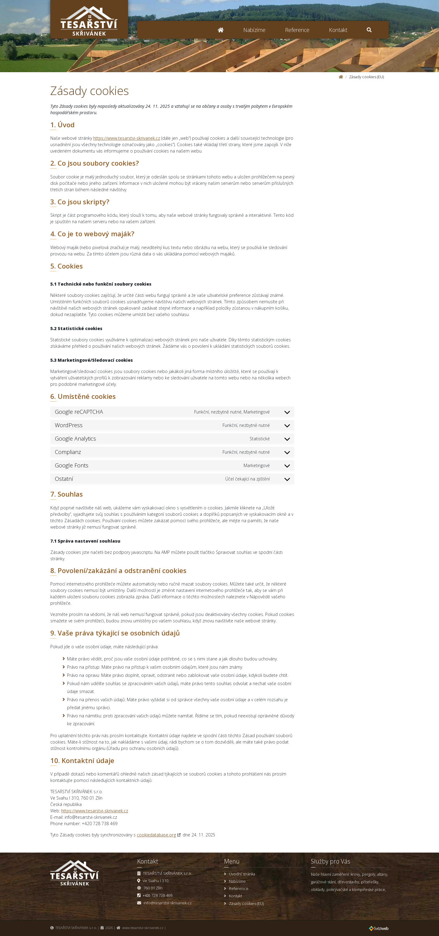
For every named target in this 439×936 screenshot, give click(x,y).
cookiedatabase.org (156, 835)
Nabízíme (254, 29)
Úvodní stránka (242, 874)
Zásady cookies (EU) (246, 903)
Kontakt (338, 29)
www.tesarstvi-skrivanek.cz (142, 927)
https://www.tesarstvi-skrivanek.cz (126, 138)
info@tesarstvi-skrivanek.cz (168, 903)
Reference (297, 29)
